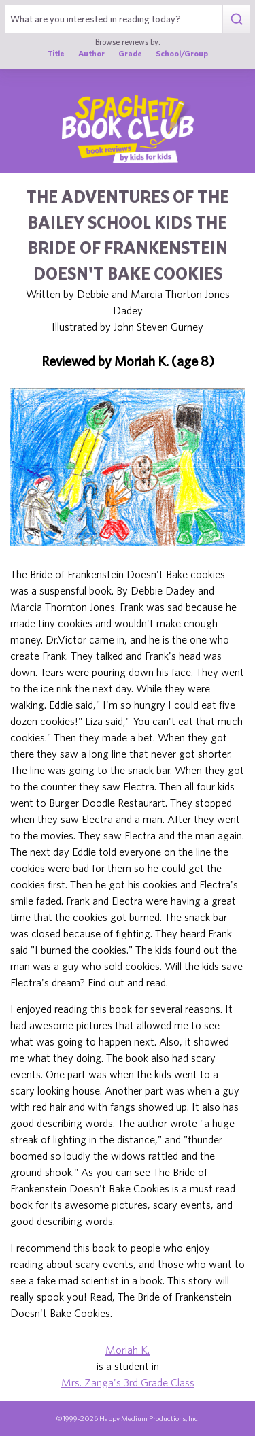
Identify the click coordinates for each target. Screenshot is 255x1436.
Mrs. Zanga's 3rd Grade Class (127, 1382)
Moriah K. (127, 1349)
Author (91, 53)
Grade (130, 53)
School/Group (182, 53)
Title (56, 53)
